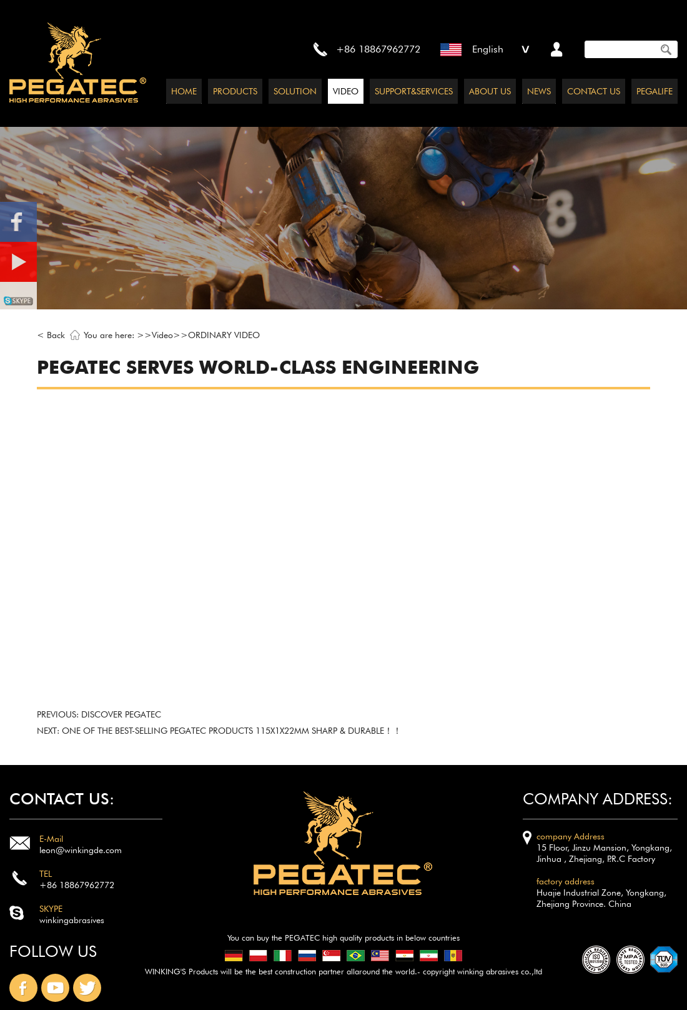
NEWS (539, 91)
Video (162, 335)
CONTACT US (593, 91)
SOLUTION (295, 91)
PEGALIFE (654, 91)
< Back (51, 335)
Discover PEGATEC (121, 714)
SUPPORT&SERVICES (414, 91)
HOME (184, 91)
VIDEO (345, 91)
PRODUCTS (235, 91)
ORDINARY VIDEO (224, 335)
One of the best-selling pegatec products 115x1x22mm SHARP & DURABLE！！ (232, 731)
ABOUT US (490, 91)
